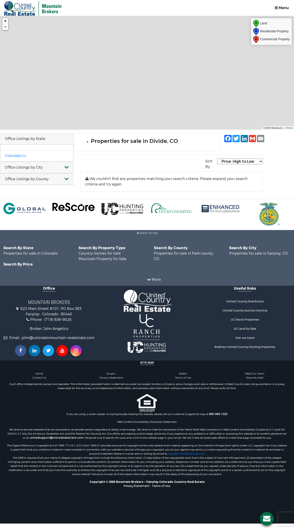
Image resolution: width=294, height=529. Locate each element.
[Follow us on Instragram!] (76, 350)
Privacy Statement (111, 378)
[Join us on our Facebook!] (20, 350)
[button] (36, 167)
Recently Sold (254, 378)
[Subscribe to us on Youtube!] (62, 350)
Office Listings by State (25, 138)
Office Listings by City (24, 167)
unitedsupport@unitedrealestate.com (57, 438)
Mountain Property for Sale (102, 258)
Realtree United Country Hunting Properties (245, 347)
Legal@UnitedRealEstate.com (186, 454)
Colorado (15, 155)
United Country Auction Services (245, 310)
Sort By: (208, 164)
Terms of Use (183, 378)
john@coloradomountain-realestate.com (58, 337)
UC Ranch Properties (245, 319)
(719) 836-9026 (58, 319)
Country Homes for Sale (100, 253)
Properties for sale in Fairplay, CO (258, 253)
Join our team (245, 338)
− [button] (5, 27)
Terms (289, 128)
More (154, 279)
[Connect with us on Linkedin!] (34, 350)
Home (39, 373)
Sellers (183, 373)
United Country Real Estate (245, 301)
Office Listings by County (27, 179)
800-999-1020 (218, 414)
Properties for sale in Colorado (30, 253)
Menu (282, 7)
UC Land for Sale (245, 329)
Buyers (111, 373)
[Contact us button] (267, 519)
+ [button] (5, 21)
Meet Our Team (254, 373)
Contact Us (39, 378)
